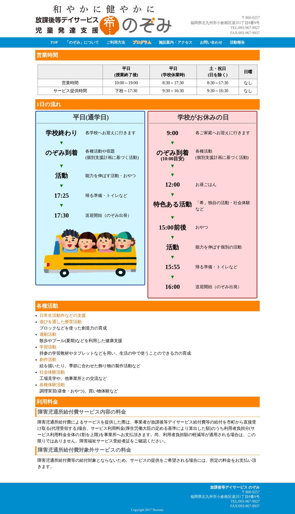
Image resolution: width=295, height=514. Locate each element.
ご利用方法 (115, 42)
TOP (54, 42)
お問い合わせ (211, 42)
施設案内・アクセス (175, 42)
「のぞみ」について (82, 42)
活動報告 (237, 42)
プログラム (142, 42)
